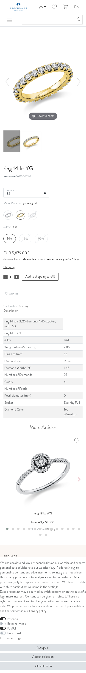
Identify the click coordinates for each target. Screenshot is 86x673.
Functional (14, 633)
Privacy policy (37, 611)
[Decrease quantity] (5, 277)
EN (76, 7)
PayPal (11, 628)
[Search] (77, 19)
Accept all (43, 647)
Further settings (10, 638)
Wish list (11, 293)
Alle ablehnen (43, 666)
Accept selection (43, 656)
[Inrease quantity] (16, 277)
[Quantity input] (10, 277)
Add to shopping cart (40, 276)
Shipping (8, 267)
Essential (13, 619)
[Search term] (47, 19)
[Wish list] (54, 7)
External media (17, 624)
